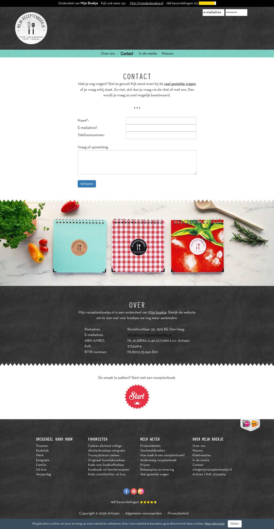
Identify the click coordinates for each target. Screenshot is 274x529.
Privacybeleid (178, 513)
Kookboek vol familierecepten (109, 469)
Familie (41, 465)
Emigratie (42, 460)
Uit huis (41, 469)
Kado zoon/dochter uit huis (107, 474)
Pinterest (134, 491)
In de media (148, 53)
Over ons (108, 53)
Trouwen (42, 445)
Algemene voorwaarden (143, 513)
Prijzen (145, 465)
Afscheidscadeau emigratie (106, 450)
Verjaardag (43, 474)
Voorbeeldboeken (152, 450)
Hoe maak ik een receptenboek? (162, 455)
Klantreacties (201, 455)
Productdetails (150, 445)
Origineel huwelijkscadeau (106, 460)
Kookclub (42, 450)
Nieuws (167, 53)
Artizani (113, 513)
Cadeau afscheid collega (105, 445)
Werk (39, 455)
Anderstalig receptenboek (158, 460)
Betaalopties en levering (157, 469)
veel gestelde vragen (180, 84)
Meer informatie (214, 523)
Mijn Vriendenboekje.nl (146, 3)
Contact (127, 53)
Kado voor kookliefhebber (106, 465)
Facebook (126, 491)
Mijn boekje (157, 312)
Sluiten (235, 523)
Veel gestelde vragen (154, 474)
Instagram (141, 491)
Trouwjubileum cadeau (103, 455)
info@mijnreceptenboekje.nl (149, 335)
